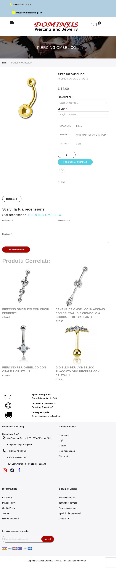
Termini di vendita (67, 498)
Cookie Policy (8, 509)
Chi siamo (7, 498)
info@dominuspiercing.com (28, 12)
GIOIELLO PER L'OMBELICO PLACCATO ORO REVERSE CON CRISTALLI (78, 372)
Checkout (63, 457)
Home (5, 63)
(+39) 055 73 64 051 (21, 4)
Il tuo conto (64, 436)
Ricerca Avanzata (10, 519)
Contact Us (64, 519)
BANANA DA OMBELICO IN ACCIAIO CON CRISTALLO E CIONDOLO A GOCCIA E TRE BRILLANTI (80, 314)
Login (61, 441)
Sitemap (6, 514)
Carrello (62, 447)
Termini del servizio (68, 504)
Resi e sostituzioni (67, 509)
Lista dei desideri (67, 452)
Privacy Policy (8, 504)
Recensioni (12, 200)
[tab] (11, 200)
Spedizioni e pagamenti (70, 514)
